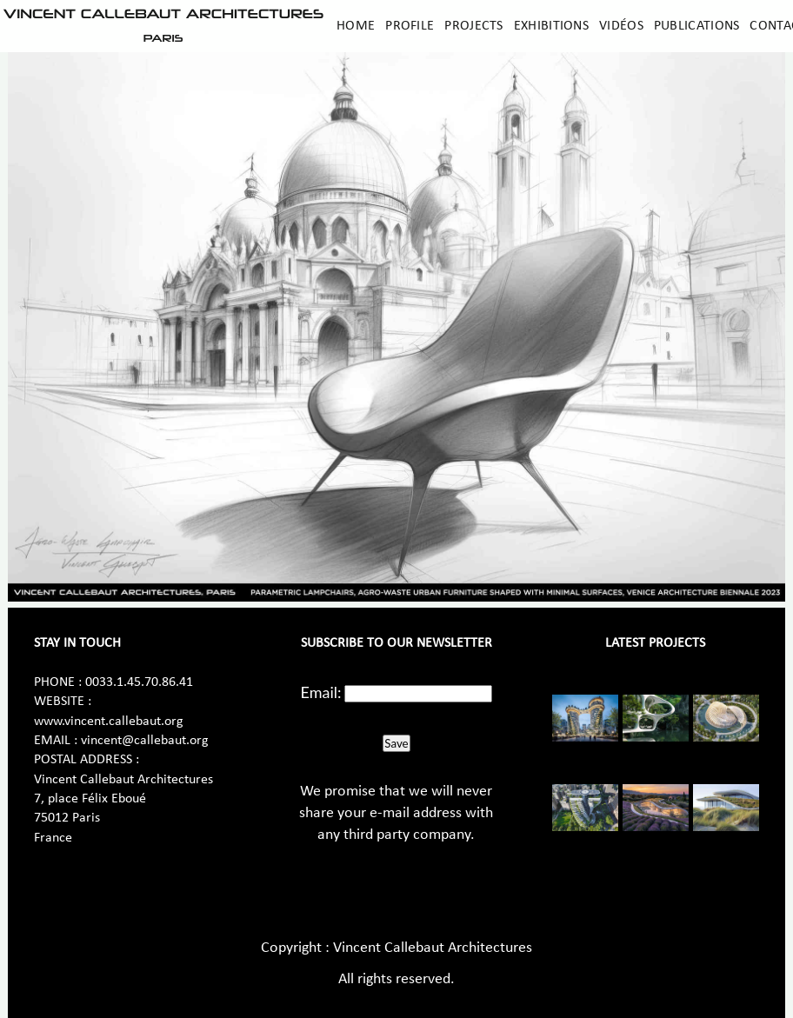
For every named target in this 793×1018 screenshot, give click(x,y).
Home (356, 26)
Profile (409, 26)
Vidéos (621, 26)
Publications (697, 26)
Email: (321, 692)
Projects (473, 26)
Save (396, 743)
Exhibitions (551, 26)
